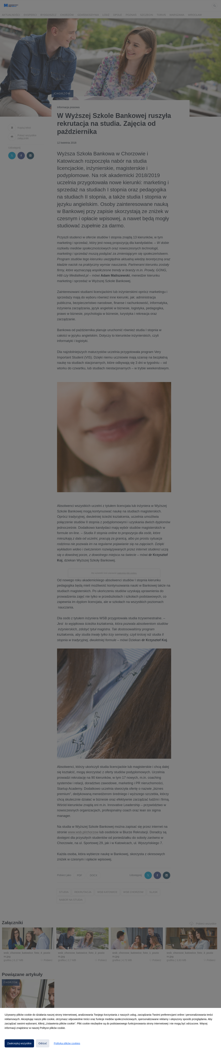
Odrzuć (42, 1043)
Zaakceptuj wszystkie (19, 1043)
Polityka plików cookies (67, 1043)
